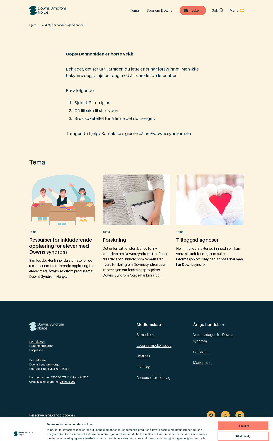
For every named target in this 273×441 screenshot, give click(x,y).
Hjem (32, 25)
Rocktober (201, 352)
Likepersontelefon (41, 346)
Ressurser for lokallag (153, 377)
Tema (134, 10)
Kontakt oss (37, 341)
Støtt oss (143, 356)
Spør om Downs (159, 10)
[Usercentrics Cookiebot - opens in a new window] (23, 434)
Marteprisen (202, 362)
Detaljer (191, 433)
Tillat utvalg (243, 415)
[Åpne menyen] (236, 10)
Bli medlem (193, 10)
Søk (218, 10)
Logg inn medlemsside (154, 345)
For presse (36, 350)
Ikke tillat (243, 426)
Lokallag (143, 367)
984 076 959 (67, 381)
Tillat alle (243, 405)
